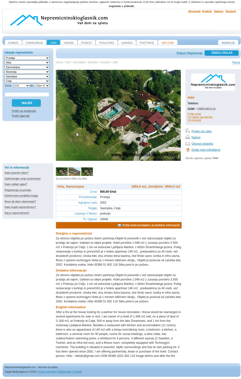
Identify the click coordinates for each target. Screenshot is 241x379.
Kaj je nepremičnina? (17, 212)
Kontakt (78, 371)
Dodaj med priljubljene (205, 150)
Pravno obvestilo (47, 371)
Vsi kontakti (194, 120)
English (207, 11)
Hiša (68, 62)
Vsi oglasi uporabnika (200, 117)
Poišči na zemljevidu (24, 110)
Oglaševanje (65, 371)
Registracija (195, 53)
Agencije (228, 42)
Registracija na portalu (18, 190)
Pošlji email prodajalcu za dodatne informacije (151, 225)
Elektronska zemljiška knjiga (21, 195)
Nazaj (236, 62)
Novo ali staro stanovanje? (20, 201)
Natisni (195, 137)
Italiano (219, 11)
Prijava (181, 53)
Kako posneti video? (17, 172)
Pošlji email (194, 113)
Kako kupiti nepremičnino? (20, 207)
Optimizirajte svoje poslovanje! (23, 178)
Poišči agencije (21, 115)
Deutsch (231, 11)
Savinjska (105, 62)
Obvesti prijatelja (202, 143)
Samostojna (79, 62)
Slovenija (92, 62)
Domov (59, 62)
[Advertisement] (28, 143)
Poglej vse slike (201, 131)
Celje (115, 62)
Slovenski (194, 11)
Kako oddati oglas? (16, 184)
